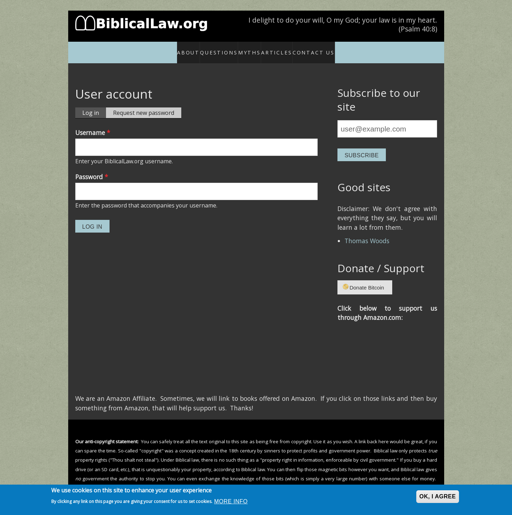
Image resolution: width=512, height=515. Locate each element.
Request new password (143, 105)
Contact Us (328, 48)
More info (231, 501)
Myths (249, 48)
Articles (286, 48)
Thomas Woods (367, 233)
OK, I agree (437, 496)
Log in (94, 105)
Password (91, 169)
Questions (207, 48)
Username (92, 125)
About (176, 48)
